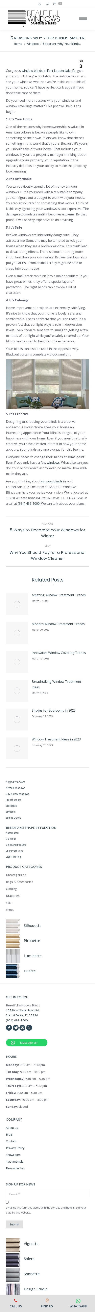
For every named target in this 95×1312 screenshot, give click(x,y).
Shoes (10, 833)
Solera (29, 1182)
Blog (9, 1058)
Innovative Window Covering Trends (40, 627)
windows (53, 462)
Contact (11, 1065)
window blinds (51, 481)
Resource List (15, 1092)
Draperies (13, 819)
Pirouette (32, 864)
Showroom (13, 1078)
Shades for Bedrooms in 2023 (35, 659)
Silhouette (32, 849)
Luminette (33, 879)
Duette (30, 894)
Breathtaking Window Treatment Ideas (42, 643)
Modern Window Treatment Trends (39, 611)
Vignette (31, 1167)
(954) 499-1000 (29, 503)
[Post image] (7, 594)
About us (12, 1051)
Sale (9, 826)
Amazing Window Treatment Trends (40, 595)
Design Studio (36, 1212)
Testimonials (14, 1085)
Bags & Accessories (19, 805)
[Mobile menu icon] (83, 18)
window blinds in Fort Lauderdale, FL (49, 70)
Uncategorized (16, 798)
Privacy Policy (15, 1071)
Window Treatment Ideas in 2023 (37, 675)
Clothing (11, 812)
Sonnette (31, 1197)
